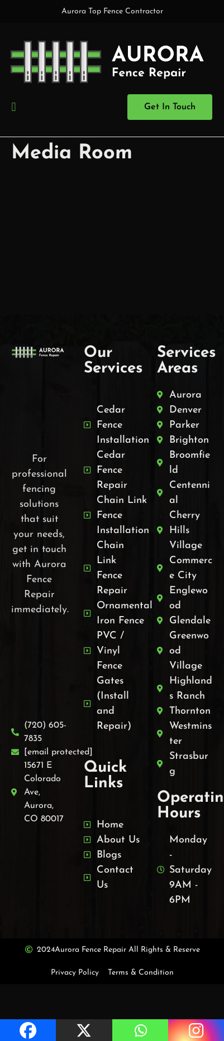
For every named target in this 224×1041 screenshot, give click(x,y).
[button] (13, 107)
